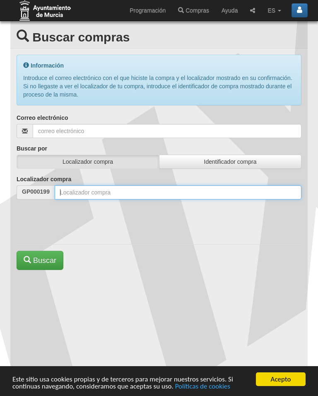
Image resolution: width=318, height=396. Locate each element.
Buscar (40, 260)
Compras (193, 10)
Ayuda (230, 10)
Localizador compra (44, 179)
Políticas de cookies (202, 387)
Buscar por (32, 148)
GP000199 (36, 191)
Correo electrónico (42, 117)
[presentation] (79, 222)
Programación (148, 10)
